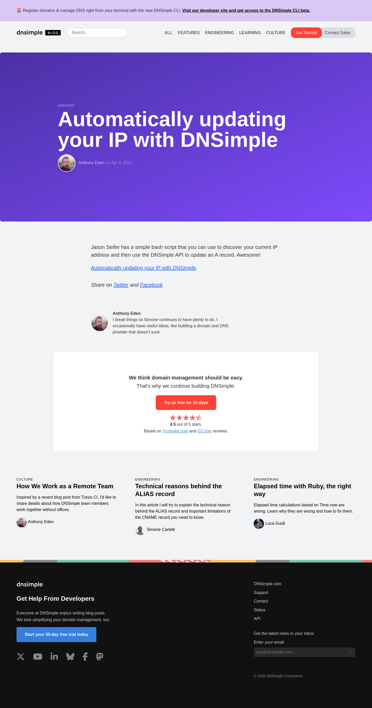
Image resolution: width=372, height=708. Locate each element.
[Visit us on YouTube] (37, 657)
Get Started (306, 33)
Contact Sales (338, 33)
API (257, 618)
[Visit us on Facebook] (85, 657)
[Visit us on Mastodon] (99, 657)
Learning (250, 33)
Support (261, 592)
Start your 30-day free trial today (56, 634)
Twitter (121, 285)
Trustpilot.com (175, 431)
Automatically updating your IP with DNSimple (143, 268)
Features (189, 33)
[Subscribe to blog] (350, 652)
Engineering (219, 33)
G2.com (204, 431)
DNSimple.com (267, 584)
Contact (261, 601)
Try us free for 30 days (186, 402)
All (169, 33)
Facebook (151, 285)
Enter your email (269, 642)
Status (259, 610)
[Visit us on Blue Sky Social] (70, 657)
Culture (275, 33)
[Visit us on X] (21, 657)
